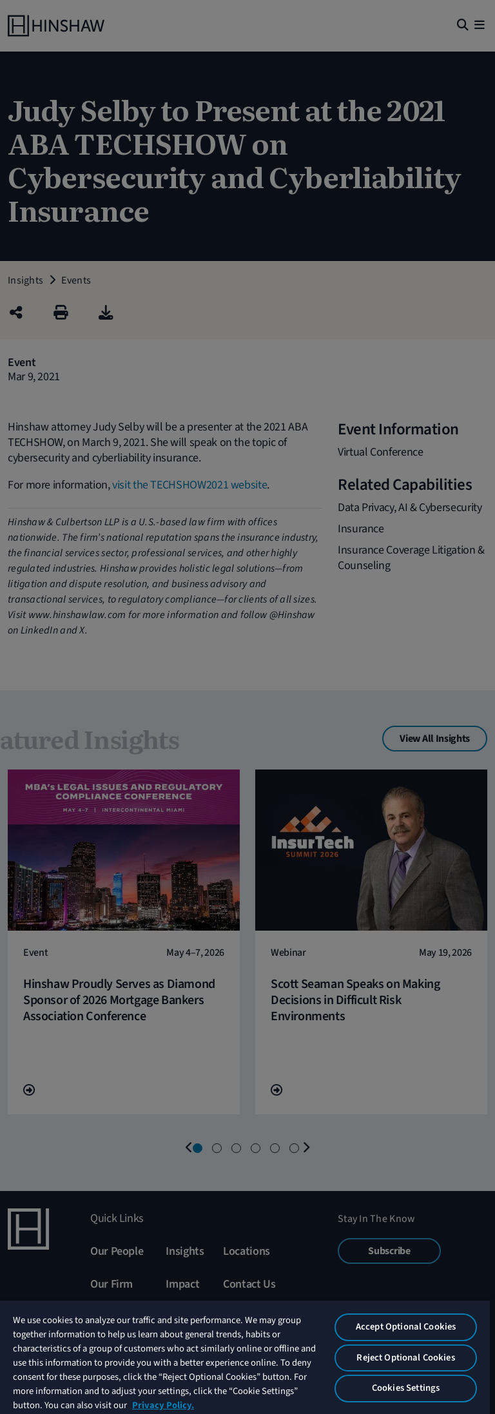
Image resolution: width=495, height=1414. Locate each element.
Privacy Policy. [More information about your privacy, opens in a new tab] (163, 1405)
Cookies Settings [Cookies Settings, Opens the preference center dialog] (406, 1388)
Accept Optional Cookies (406, 1326)
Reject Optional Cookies (405, 1357)
